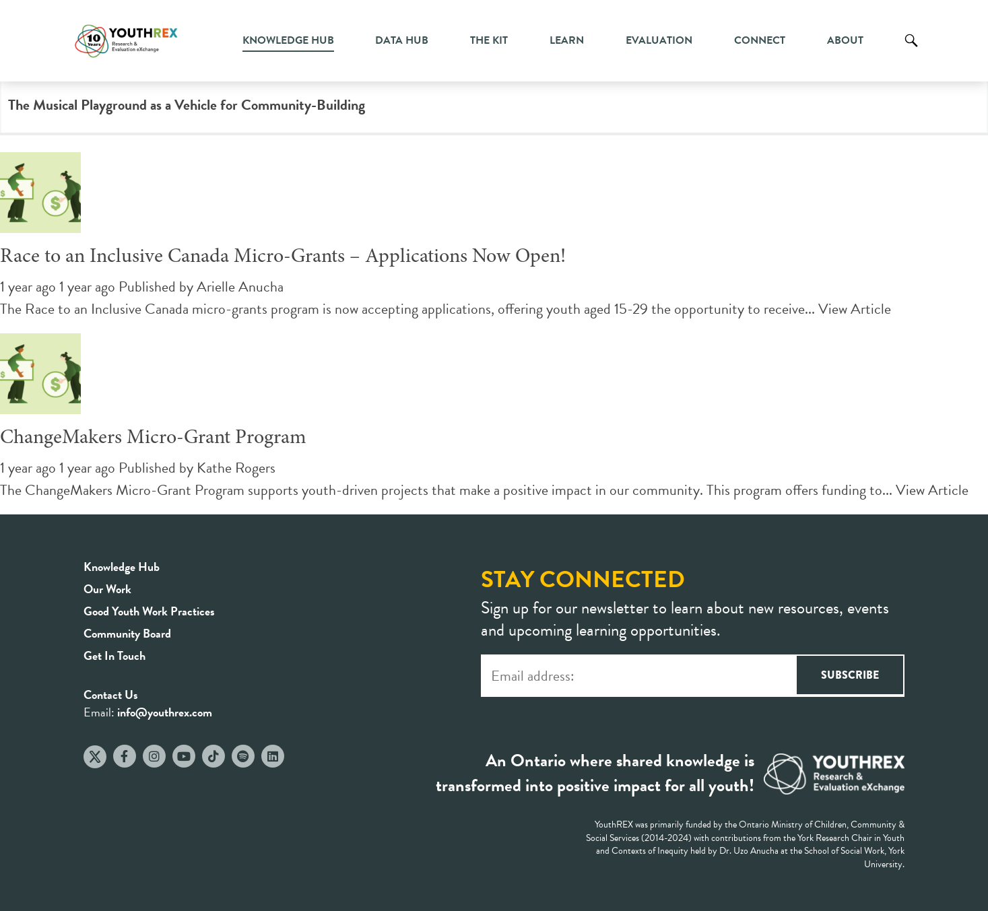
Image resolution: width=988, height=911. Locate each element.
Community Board (127, 633)
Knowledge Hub (288, 40)
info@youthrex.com (164, 712)
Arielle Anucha (240, 286)
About (845, 40)
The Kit (489, 40)
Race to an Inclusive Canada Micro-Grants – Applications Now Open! (283, 257)
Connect (759, 40)
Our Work (107, 589)
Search (911, 50)
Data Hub (401, 40)
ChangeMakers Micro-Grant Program (153, 438)
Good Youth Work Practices (149, 611)
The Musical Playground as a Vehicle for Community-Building (186, 105)
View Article (854, 309)
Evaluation (659, 40)
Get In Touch (114, 655)
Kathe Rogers (236, 468)
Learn (567, 40)
